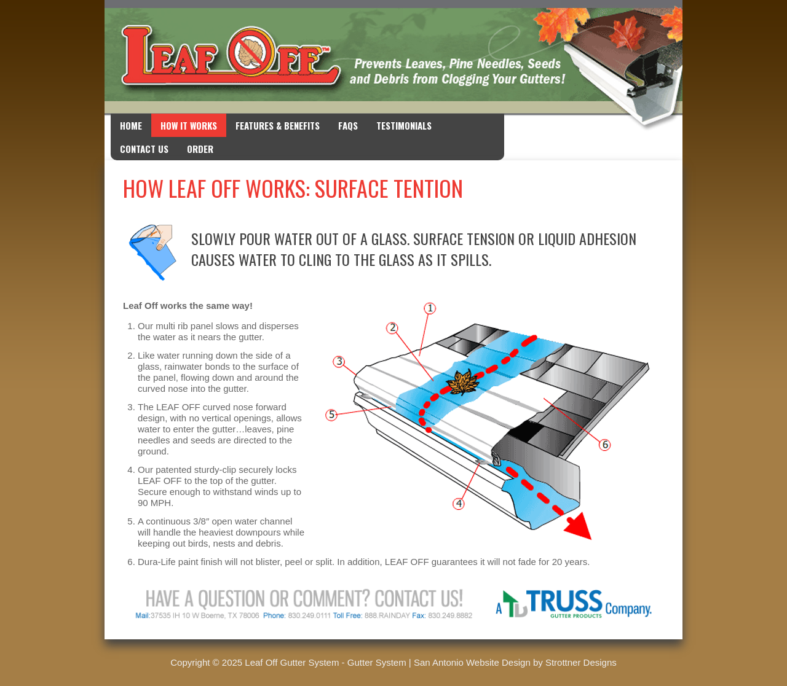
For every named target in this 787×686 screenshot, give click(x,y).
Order (200, 148)
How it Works (188, 125)
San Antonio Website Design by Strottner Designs (515, 662)
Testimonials (404, 125)
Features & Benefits (277, 125)
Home (131, 125)
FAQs (348, 125)
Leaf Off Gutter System (292, 662)
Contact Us (144, 148)
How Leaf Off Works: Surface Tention (293, 187)
